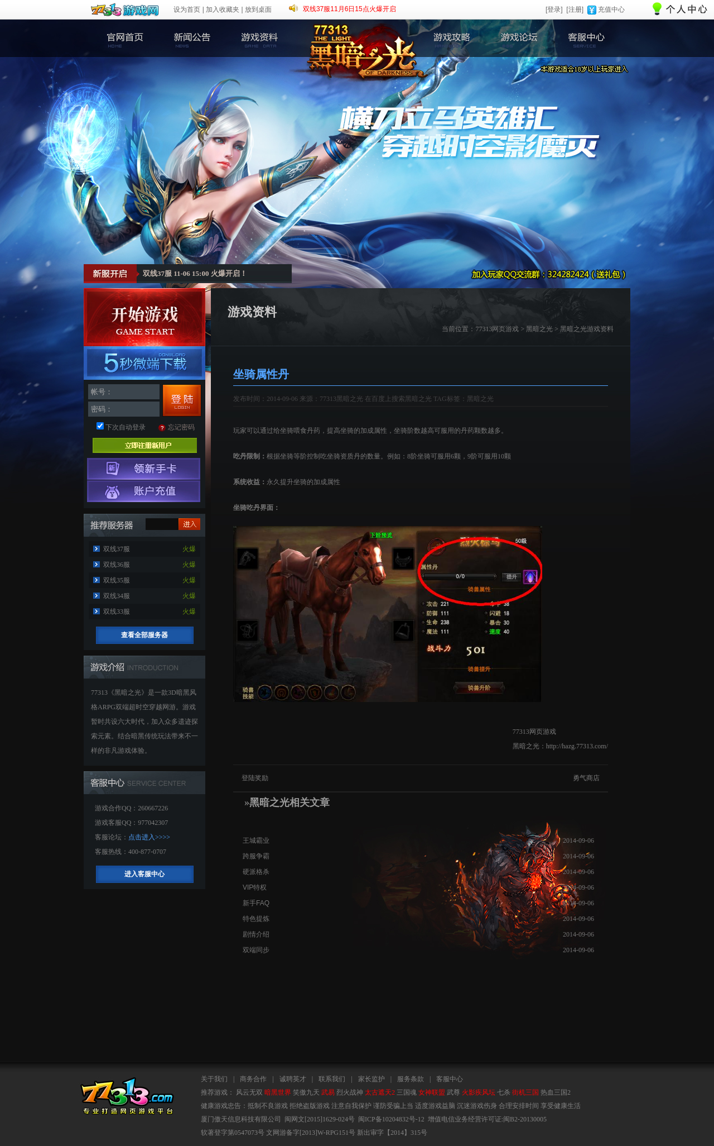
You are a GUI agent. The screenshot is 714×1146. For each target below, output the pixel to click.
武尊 (453, 1092)
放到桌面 (258, 9)
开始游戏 (144, 317)
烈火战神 (349, 1092)
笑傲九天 (306, 1092)
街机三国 (525, 1092)
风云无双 (249, 1092)
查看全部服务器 (144, 635)
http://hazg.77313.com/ (577, 746)
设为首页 (186, 9)
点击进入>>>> (149, 837)
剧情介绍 (256, 934)
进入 (189, 523)
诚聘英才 (292, 1079)
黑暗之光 (539, 329)
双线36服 (116, 565)
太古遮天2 (380, 1092)
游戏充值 (143, 491)
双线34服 (116, 596)
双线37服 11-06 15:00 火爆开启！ (195, 273)
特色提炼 (256, 919)
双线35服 (116, 580)
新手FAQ (256, 903)
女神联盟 (431, 1092)
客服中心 (586, 38)
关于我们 (214, 1079)
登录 (181, 400)
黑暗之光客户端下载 (144, 363)
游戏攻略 (451, 38)
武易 (328, 1092)
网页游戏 (505, 329)
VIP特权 (255, 887)
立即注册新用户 (145, 445)
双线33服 (116, 611)
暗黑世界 (277, 1092)
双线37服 (116, 549)
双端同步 (256, 950)
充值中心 (611, 9)
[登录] (554, 9)
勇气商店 (586, 778)
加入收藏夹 (222, 9)
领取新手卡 (143, 469)
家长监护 (371, 1079)
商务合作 (253, 1079)
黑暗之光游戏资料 (587, 329)
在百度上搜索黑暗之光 (398, 399)
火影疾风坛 (478, 1092)
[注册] (574, 9)
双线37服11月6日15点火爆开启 (349, 9)
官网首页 (123, 38)
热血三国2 (556, 1092)
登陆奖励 (255, 778)
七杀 (503, 1092)
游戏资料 (258, 38)
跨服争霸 (256, 856)
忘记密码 (181, 427)
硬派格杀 (256, 872)
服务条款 (410, 1079)
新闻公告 (191, 38)
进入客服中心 (144, 874)
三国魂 (407, 1092)
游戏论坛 (519, 38)
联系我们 (332, 1079)
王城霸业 (256, 840)
